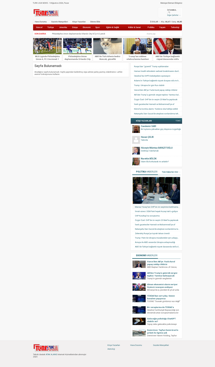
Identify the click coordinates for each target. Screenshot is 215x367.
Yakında (144, 140)
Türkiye (50, 27)
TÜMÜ (178, 121)
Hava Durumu (41, 22)
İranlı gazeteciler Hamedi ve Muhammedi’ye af (154, 104)
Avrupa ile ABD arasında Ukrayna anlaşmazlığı (155, 242)
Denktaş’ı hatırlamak (150, 151)
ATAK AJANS (51, 354)
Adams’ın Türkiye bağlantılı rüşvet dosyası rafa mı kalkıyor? (158, 80)
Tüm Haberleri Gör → (171, 172)
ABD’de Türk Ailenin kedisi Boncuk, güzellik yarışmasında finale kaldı (107, 59)
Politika (151, 27)
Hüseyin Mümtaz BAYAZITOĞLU (157, 148)
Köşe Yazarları (79, 22)
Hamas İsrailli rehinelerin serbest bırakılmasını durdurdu (158, 71)
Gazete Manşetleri (59, 22)
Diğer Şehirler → (174, 15)
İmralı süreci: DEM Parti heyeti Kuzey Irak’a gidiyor (156, 211)
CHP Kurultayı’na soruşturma (147, 216)
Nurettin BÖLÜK (149, 158)
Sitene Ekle (95, 22)
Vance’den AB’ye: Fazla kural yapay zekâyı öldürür (155, 90)
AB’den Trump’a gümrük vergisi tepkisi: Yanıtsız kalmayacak (158, 95)
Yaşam (162, 27)
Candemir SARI (148, 126)
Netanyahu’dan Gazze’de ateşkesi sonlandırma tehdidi (158, 113)
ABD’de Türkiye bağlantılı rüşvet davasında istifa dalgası (167, 59)
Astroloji (111, 349)
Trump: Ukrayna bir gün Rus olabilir (149, 85)
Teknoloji (175, 27)
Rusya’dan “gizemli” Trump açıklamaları (151, 66)
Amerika (63, 27)
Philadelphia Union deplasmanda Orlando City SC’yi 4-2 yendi (79, 34)
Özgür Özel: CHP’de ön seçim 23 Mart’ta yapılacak (155, 99)
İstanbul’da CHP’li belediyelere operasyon (152, 76)
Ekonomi (86, 27)
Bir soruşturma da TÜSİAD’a (160, 307)
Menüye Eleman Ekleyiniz (171, 3)
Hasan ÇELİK (147, 137)
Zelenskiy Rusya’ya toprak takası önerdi (152, 233)
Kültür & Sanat (134, 27)
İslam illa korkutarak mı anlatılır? (155, 161)
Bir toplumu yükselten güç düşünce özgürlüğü (161, 129)
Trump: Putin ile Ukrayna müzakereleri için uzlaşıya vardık (158, 238)
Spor (97, 27)
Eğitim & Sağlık (112, 27)
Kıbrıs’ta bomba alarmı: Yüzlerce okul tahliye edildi (156, 109)
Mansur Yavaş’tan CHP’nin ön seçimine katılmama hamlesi (158, 207)
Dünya (75, 27)
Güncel (39, 27)
